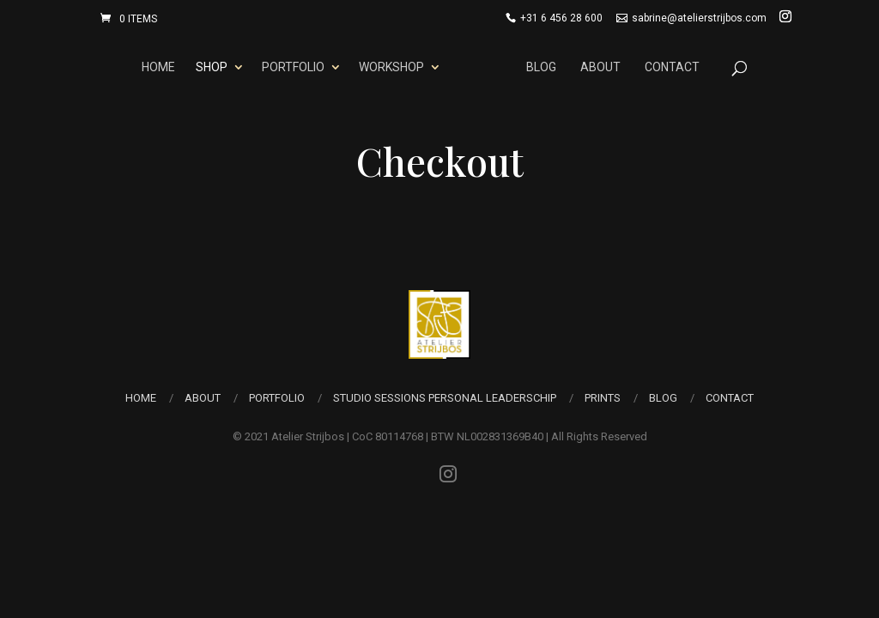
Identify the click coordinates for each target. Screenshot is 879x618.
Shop (211, 67)
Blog (541, 67)
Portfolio (293, 67)
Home (158, 67)
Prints (603, 397)
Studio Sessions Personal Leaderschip (444, 397)
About (600, 67)
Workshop (391, 67)
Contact (672, 67)
